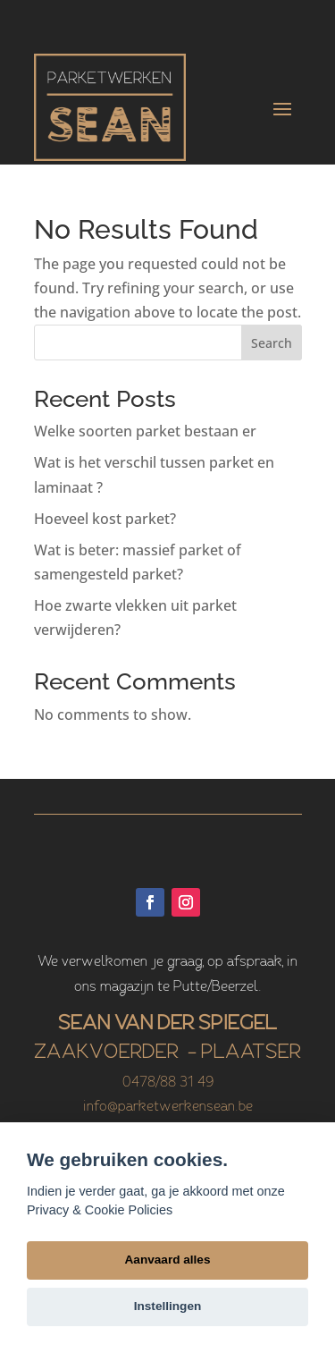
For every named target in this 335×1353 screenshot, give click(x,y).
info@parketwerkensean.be (168, 1107)
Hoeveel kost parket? (105, 519)
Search (271, 342)
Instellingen (168, 1306)
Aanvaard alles (168, 1259)
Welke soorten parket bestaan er (145, 431)
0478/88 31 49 (168, 1083)
